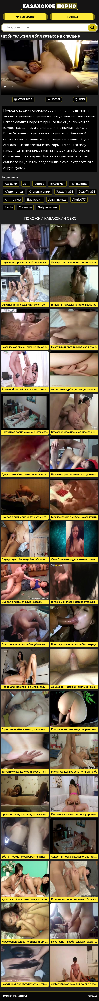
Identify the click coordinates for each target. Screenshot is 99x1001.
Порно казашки (14, 996)
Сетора (39, 183)
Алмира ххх (13, 199)
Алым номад (57, 199)
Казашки (11, 183)
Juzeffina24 (87, 191)
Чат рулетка (79, 183)
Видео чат (57, 183)
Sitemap (92, 996)
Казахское (49, 6)
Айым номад (14, 191)
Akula (9, 207)
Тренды (72, 16)
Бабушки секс (48, 207)
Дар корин (34, 199)
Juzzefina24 (64, 191)
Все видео (25, 16)
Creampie (25, 207)
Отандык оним (39, 191)
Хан (25, 183)
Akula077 (79, 199)
